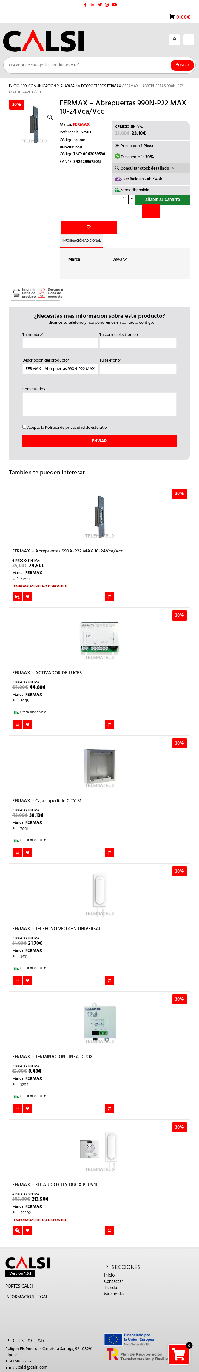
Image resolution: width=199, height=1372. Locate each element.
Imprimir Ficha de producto (28, 281)
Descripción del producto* (60, 352)
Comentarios (99, 390)
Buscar (182, 65)
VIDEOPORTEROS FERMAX (99, 86)
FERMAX (81, 124)
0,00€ (182, 17)
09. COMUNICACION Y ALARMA (49, 86)
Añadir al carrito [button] (17, 713)
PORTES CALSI (19, 1274)
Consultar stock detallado (145, 168)
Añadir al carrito (162, 200)
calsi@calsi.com (32, 1355)
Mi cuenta (114, 1282)
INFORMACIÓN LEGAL (26, 1285)
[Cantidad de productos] (124, 199)
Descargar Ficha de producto (54, 281)
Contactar (113, 1270)
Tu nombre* (60, 327)
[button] (50, 117)
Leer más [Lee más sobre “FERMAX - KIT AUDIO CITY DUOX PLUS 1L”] (17, 1218)
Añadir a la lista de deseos (70, 201)
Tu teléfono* (138, 352)
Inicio (14, 86)
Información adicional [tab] (84, 229)
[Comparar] (151, 212)
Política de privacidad (65, 415)
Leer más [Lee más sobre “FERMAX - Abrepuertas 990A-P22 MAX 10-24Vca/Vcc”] (17, 585)
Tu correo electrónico (138, 327)
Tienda (110, 1276)
